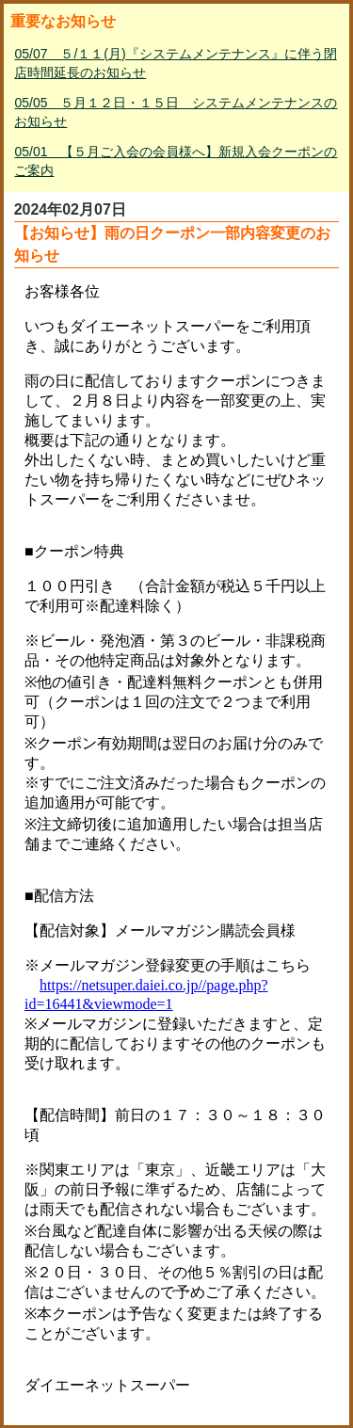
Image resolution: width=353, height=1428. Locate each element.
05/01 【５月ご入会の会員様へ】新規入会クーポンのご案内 (175, 161)
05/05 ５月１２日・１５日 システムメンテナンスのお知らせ (175, 112)
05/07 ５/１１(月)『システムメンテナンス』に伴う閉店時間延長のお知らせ (175, 63)
